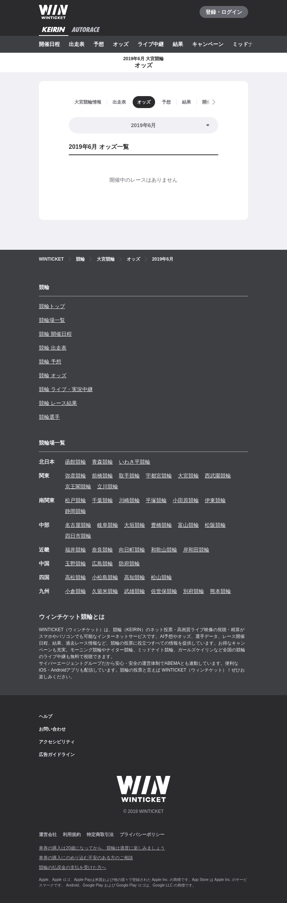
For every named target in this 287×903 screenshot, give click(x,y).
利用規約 (72, 834)
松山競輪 (161, 577)
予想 (98, 44)
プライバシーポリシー (142, 834)
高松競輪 (75, 577)
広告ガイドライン (57, 754)
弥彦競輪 (75, 476)
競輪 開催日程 (55, 334)
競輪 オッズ (53, 375)
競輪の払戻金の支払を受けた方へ (72, 867)
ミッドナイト (248, 44)
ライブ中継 (151, 44)
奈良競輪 (102, 550)
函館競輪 (75, 462)
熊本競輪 (220, 591)
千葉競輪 (102, 500)
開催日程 (49, 44)
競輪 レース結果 (58, 403)
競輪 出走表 (53, 348)
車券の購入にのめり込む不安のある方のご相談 (86, 857)
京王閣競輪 (78, 486)
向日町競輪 (132, 550)
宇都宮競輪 (159, 476)
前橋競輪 (102, 476)
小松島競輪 (105, 577)
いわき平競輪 (134, 462)
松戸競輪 (75, 500)
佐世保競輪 (164, 591)
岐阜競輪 (107, 525)
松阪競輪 (215, 525)
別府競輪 (193, 591)
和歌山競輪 (164, 550)
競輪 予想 (50, 362)
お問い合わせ (52, 729)
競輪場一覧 (52, 320)
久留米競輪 (105, 591)
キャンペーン (207, 44)
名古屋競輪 (78, 525)
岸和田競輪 (196, 550)
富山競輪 (188, 525)
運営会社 (48, 834)
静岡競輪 (75, 511)
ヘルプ (45, 716)
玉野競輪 (75, 563)
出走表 (76, 44)
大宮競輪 (188, 476)
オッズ (121, 44)
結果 (178, 44)
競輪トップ (52, 306)
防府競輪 (129, 563)
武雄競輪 (134, 591)
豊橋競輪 (161, 525)
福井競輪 (75, 550)
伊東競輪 (215, 500)
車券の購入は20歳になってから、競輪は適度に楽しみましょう (102, 848)
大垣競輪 (134, 525)
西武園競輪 (218, 476)
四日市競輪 (78, 536)
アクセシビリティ (57, 741)
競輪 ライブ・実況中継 (66, 389)
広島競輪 (102, 563)
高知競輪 (134, 577)
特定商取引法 (100, 834)
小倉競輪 (75, 591)
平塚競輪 (156, 500)
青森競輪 (102, 462)
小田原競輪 (186, 500)
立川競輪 (107, 486)
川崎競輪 (129, 500)
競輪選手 (49, 417)
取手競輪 (129, 476)
